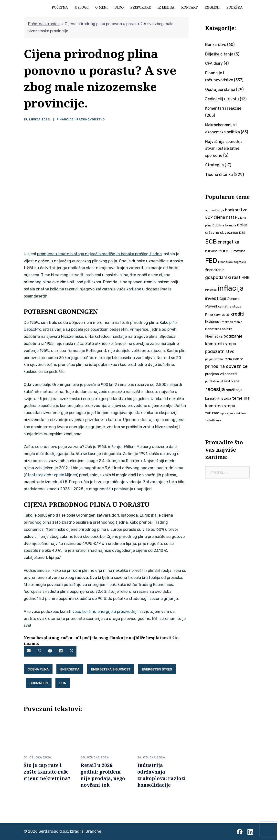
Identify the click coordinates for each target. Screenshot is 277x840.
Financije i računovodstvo (81, 119)
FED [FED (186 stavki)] (211, 261)
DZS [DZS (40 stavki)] (242, 232)
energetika (69, 669)
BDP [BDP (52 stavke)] (209, 217)
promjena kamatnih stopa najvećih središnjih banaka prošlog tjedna (99, 254)
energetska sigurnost (110, 669)
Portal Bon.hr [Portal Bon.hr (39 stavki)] (233, 359)
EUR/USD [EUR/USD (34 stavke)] (211, 251)
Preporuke (140, 7)
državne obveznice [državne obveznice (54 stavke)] (221, 232)
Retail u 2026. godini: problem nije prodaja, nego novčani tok (103, 775)
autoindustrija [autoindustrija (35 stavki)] (214, 210)
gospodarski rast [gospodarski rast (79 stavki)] (223, 277)
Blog (119, 7)
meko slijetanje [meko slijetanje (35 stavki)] (232, 322)
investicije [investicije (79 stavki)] (215, 298)
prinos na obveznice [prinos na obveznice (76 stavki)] (226, 366)
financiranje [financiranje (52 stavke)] (214, 270)
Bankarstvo (215, 44)
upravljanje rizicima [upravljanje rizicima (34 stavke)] (233, 413)
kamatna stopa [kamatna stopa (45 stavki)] (229, 306)
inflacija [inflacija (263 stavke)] (231, 288)
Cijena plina (38, 669)
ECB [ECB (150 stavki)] (211, 241)
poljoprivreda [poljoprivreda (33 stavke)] (214, 359)
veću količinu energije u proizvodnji (105, 611)
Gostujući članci (220, 89)
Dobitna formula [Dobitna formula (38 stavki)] (224, 225)
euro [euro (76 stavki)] (223, 251)
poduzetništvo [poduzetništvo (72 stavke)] (219, 351)
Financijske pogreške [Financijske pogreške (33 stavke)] (232, 262)
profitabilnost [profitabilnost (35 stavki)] (214, 381)
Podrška (234, 7)
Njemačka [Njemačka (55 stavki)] (214, 336)
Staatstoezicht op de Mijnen (51, 475)
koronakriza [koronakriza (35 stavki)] (222, 314)
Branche (93, 831)
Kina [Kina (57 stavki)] (209, 314)
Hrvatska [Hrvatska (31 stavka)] (211, 289)
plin (62, 683)
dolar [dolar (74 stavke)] (242, 225)
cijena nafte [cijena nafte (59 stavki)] (225, 217)
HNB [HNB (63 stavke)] (246, 277)
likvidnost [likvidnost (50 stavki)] (213, 321)
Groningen (39, 683)
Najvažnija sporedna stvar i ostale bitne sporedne (224, 148)
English (212, 7)
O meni (101, 7)
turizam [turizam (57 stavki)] (212, 413)
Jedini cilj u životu (222, 99)
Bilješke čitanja (219, 54)
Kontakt (189, 7)
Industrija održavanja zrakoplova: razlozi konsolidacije (161, 775)
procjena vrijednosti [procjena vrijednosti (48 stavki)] (221, 374)
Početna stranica (44, 23)
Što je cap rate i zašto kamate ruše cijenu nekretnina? (47, 772)
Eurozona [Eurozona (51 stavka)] (237, 251)
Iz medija (166, 7)
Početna (60, 7)
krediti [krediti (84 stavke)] (237, 314)
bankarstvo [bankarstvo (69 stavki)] (236, 209)
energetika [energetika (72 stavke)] (228, 242)
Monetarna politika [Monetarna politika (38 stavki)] (218, 329)
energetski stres (157, 669)
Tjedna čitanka (219, 174)
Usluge (81, 7)
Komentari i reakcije (223, 108)
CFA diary (214, 63)
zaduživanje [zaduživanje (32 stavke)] (213, 420)
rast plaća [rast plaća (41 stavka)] (231, 381)
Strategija (214, 165)
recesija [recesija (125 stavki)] (215, 389)
